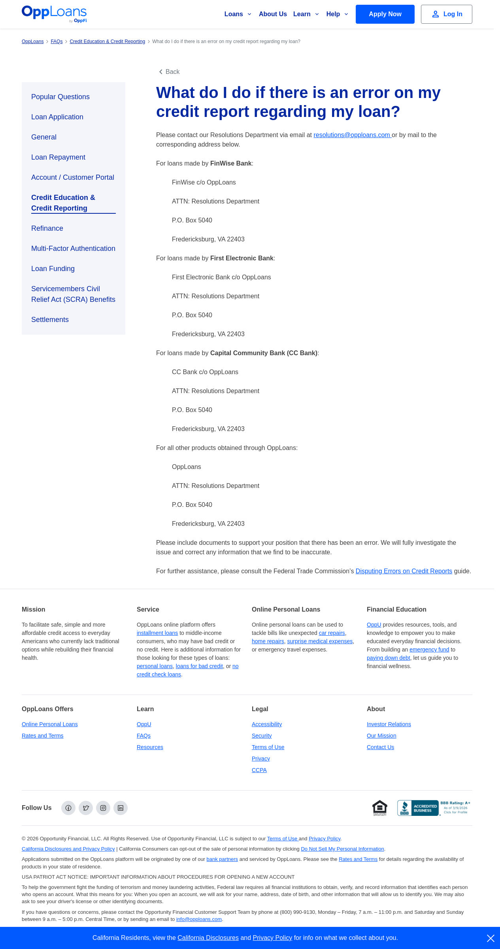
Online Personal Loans (50, 724)
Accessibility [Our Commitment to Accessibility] (267, 724)
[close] (491, 938)
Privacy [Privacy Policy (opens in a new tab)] (261, 758)
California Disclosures (208, 937)
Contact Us (380, 747)
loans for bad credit (199, 666)
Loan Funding (53, 269)
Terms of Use (268, 747)
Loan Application (57, 117)
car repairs (332, 633)
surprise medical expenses (320, 641)
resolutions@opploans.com (352, 135)
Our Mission (381, 735)
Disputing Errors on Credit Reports (404, 571)
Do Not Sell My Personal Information (342, 849)
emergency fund (429, 649)
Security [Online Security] (262, 735)
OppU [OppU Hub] (374, 624)
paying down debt (388, 658)
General (44, 137)
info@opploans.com (199, 919)
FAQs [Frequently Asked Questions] (144, 735)
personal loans (155, 666)
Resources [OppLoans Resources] (150, 747)
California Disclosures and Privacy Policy (68, 849)
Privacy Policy (272, 937)
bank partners (222, 859)
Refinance (47, 228)
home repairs (268, 641)
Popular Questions (60, 97)
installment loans (157, 633)
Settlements (50, 320)
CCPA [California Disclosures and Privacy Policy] (259, 770)
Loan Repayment (58, 157)
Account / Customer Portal (72, 177)
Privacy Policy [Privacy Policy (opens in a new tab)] (324, 839)
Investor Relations (389, 724)
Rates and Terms (43, 735)
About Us (273, 14)
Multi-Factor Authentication (73, 248)
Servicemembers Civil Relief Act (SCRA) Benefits (73, 294)
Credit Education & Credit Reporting (63, 203)
